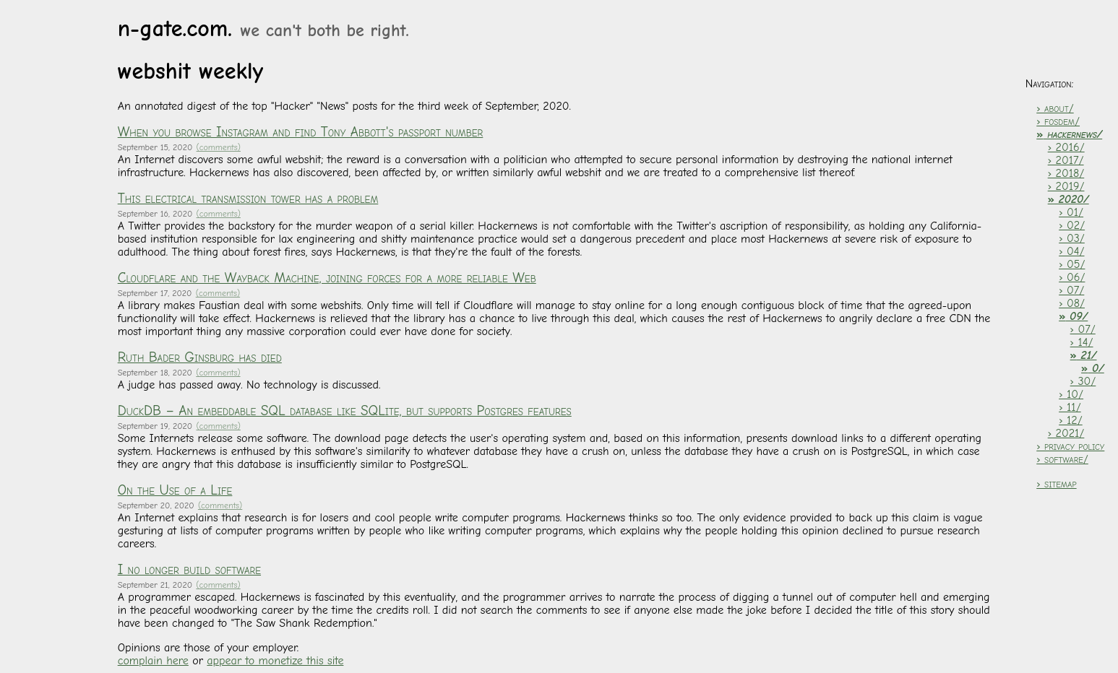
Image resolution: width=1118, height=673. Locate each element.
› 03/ (1072, 238)
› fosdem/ (1058, 121)
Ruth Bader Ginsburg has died (200, 357)
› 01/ (1071, 212)
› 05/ (1072, 264)
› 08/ (1072, 303)
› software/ (1062, 459)
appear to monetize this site (275, 660)
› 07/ (1071, 290)
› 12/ (1071, 420)
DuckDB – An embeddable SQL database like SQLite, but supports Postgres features (345, 411)
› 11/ (1070, 407)
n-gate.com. (263, 28)
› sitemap (1056, 483)
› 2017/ (1066, 160)
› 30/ (1083, 381)
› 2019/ (1066, 186)
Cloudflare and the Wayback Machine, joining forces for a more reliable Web (327, 278)
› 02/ (1072, 225)
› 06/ (1072, 277)
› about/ (1054, 108)
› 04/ (1071, 251)
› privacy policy (1070, 446)
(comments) (219, 147)
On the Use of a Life (175, 490)
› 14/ (1081, 342)
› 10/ (1071, 394)
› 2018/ (1066, 173)
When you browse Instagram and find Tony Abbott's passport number (300, 132)
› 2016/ (1066, 147)
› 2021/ (1066, 433)
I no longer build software (189, 570)
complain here (153, 660)
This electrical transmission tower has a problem (248, 199)
